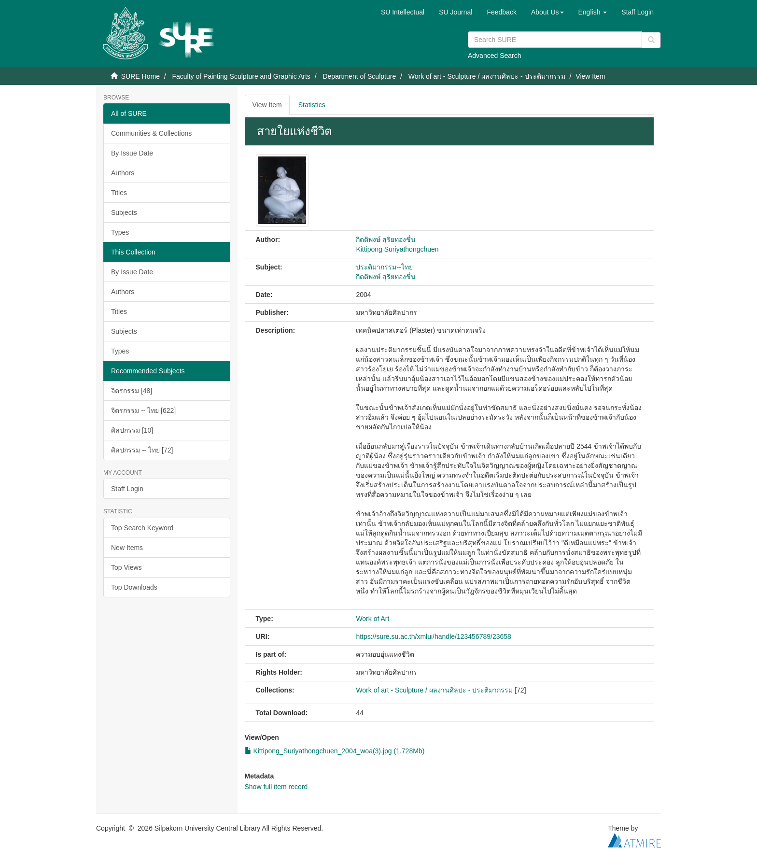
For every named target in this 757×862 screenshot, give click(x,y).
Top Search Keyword (142, 528)
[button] (547, 12)
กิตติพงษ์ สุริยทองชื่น (386, 239)
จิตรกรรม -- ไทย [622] (143, 410)
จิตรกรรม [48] (131, 391)
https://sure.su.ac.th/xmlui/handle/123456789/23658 (433, 636)
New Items (127, 547)
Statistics (311, 105)
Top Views (126, 567)
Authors (122, 173)
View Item (267, 105)
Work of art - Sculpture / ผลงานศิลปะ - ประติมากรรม (486, 76)
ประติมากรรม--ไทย (384, 267)
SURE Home (140, 76)
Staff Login (127, 489)
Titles (119, 193)
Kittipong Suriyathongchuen (397, 249)
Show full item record (276, 787)
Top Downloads (134, 587)
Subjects (124, 212)
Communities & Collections (151, 133)
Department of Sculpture (359, 76)
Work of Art (372, 618)
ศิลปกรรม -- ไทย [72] (142, 450)
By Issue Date (132, 153)
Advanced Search (494, 55)
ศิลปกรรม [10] (132, 430)
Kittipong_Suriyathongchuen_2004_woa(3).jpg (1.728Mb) (335, 751)
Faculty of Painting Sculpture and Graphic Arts (241, 76)
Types (120, 232)
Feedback (501, 12)
